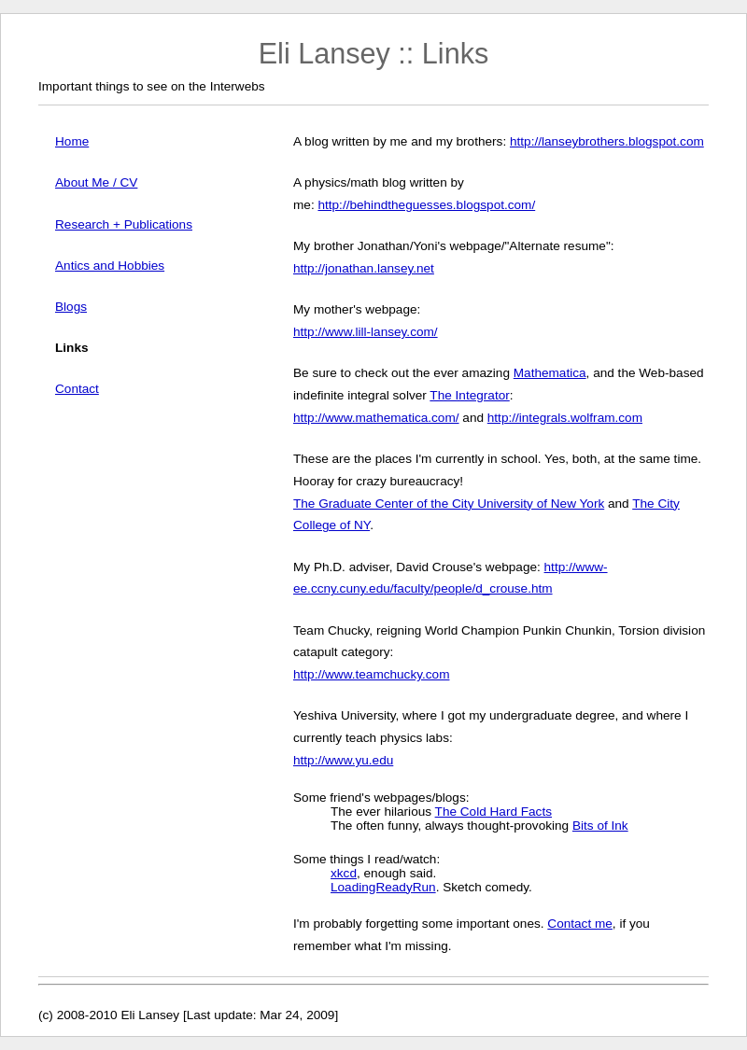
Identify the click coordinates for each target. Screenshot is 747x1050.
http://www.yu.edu (343, 760)
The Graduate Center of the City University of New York (448, 504)
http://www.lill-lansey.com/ (365, 332)
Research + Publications (123, 224)
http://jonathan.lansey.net (363, 268)
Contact (77, 389)
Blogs (71, 307)
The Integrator (469, 395)
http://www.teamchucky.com (371, 674)
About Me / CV (96, 182)
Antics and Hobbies (109, 266)
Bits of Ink (600, 826)
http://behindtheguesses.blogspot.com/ (426, 205)
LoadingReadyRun (383, 887)
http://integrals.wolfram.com (564, 418)
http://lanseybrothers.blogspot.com (607, 141)
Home (72, 141)
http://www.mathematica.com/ (376, 418)
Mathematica (550, 373)
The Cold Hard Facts (493, 812)
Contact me (580, 924)
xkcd (344, 873)
